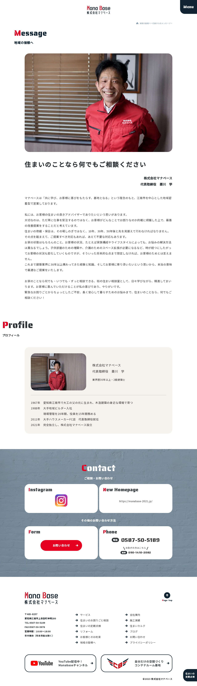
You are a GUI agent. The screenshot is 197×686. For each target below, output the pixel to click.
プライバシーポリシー (143, 642)
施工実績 (135, 620)
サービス (85, 615)
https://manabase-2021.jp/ (136, 501)
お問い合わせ (61, 545)
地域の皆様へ (88, 642)
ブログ (134, 631)
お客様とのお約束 (90, 637)
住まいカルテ (137, 626)
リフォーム (86, 631)
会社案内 (135, 615)
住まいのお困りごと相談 (94, 620)
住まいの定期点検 (90, 626)
